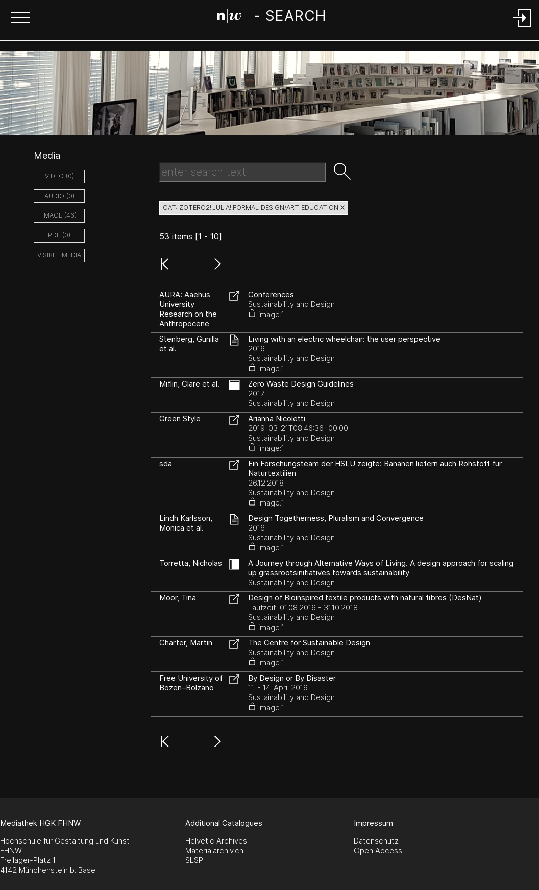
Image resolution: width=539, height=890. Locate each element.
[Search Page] (271, 18)
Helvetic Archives (216, 841)
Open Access (378, 850)
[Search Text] (242, 172)
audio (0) (59, 196)
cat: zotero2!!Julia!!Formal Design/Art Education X (254, 207)
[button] (20, 19)
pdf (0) (59, 235)
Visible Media (59, 255)
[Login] (522, 27)
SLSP (194, 860)
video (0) (59, 176)
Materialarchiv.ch (214, 850)
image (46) (59, 215)
